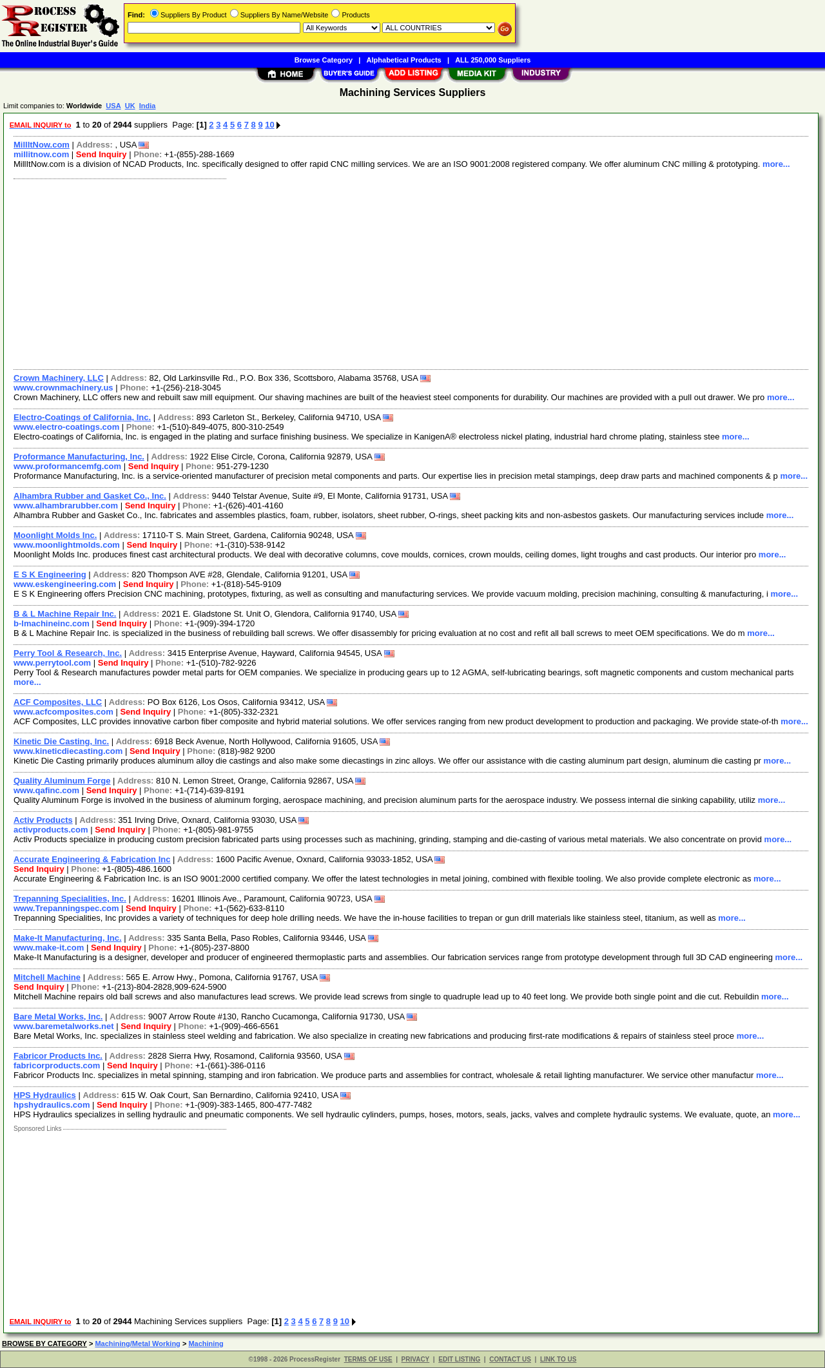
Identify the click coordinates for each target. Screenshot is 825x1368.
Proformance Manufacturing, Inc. (79, 456)
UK (130, 106)
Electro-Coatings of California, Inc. (82, 417)
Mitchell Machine (47, 977)
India (147, 106)
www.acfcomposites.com (63, 712)
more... (776, 164)
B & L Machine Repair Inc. (65, 614)
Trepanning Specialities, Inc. (70, 898)
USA (113, 106)
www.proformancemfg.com (67, 466)
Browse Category (324, 60)
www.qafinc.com (46, 790)
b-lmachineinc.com (52, 623)
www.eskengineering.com (65, 584)
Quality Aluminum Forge (62, 780)
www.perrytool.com (52, 663)
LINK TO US (558, 1359)
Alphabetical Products (404, 60)
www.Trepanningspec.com (66, 908)
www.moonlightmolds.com (67, 545)
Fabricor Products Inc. (58, 1056)
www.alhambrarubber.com (66, 505)
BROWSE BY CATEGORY (44, 1343)
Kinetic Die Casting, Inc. (61, 741)
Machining (205, 1343)
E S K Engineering (50, 574)
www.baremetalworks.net (64, 1026)
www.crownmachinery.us (63, 387)
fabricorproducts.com (57, 1065)
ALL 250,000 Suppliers (492, 60)
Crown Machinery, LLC (59, 378)
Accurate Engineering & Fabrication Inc (92, 859)
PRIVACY (416, 1359)
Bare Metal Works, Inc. (58, 1016)
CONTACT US (510, 1359)
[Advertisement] (395, 272)
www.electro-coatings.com (66, 427)
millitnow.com (41, 154)
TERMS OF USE (368, 1359)
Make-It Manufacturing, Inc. (68, 938)
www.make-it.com (49, 947)
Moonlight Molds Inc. (55, 535)
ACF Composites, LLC (58, 702)
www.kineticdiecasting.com (68, 751)
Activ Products (43, 820)
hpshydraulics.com (52, 1105)
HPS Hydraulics (45, 1095)
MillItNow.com (42, 144)
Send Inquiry (101, 154)
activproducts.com (51, 829)
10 (269, 125)
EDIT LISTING (459, 1359)
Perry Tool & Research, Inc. (68, 653)
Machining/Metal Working (137, 1343)
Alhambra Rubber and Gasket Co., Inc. (90, 496)
